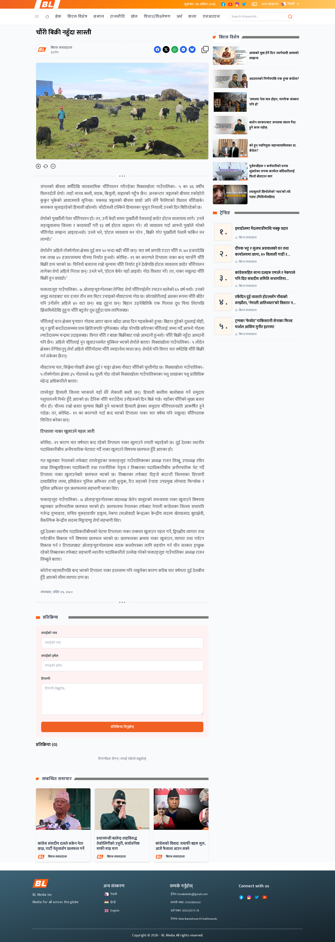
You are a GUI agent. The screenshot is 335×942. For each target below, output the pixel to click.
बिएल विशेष (77, 16)
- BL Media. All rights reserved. (181, 935)
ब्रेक (58, 16)
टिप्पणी (45, 679)
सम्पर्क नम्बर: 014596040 (186, 902)
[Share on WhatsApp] (174, 49)
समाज (98, 16)
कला (192, 16)
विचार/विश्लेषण (157, 16)
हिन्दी (110, 902)
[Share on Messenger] (183, 49)
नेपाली (291, 3)
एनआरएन (211, 16)
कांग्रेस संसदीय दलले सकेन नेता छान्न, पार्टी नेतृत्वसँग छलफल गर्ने (61, 846)
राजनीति (117, 16)
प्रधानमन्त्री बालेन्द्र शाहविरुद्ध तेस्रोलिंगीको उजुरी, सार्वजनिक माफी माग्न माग (118, 843)
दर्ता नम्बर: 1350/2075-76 (185, 910)
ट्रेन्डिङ (225, 213)
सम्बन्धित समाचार (57, 778)
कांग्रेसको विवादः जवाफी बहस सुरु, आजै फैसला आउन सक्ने (180, 846)
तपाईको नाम (49, 633)
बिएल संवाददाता (57, 856)
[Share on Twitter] (166, 49)
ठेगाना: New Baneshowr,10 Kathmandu (194, 918)
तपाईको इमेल (49, 656)
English (111, 910)
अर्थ (179, 16)
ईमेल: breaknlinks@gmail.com (189, 894)
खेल (134, 16)
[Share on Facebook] (157, 49)
